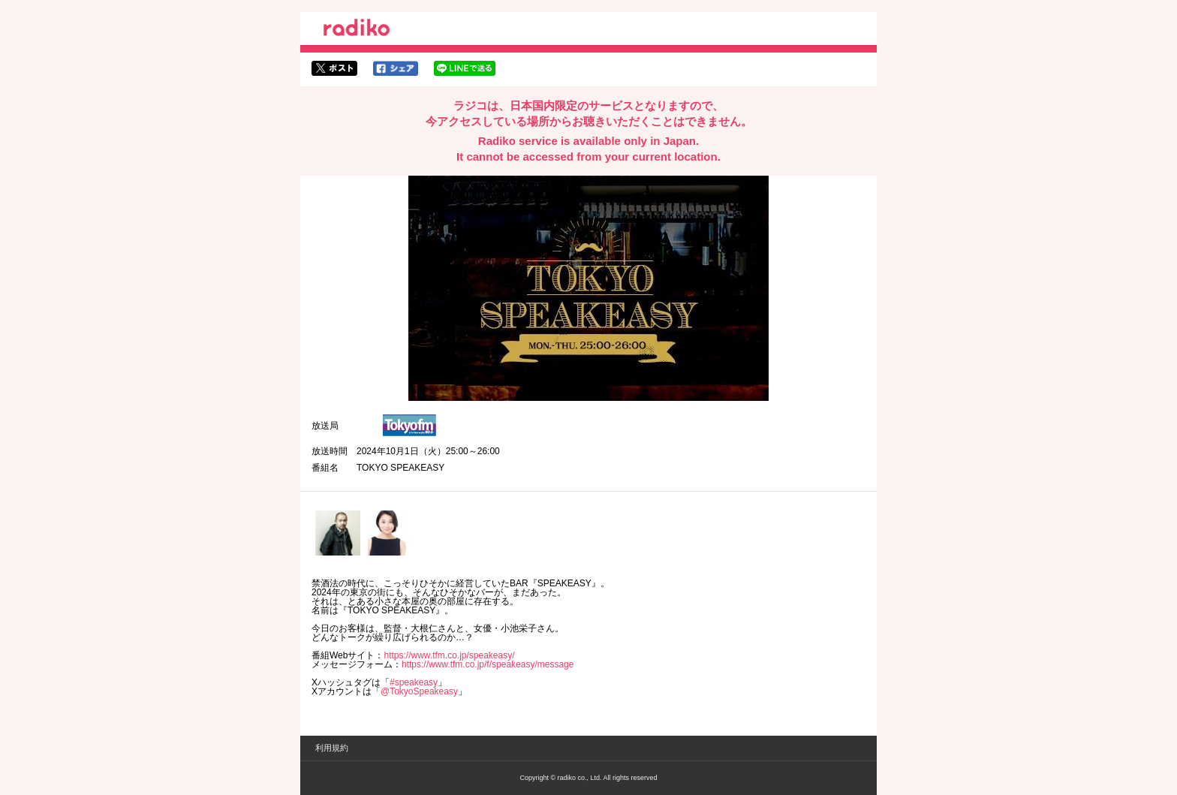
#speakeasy (414, 682)
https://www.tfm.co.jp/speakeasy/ (449, 655)
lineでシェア (464, 68)
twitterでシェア (334, 68)
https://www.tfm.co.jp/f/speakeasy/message (487, 664)
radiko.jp (357, 30)
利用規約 (331, 747)
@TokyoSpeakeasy (419, 691)
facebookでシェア (395, 68)
